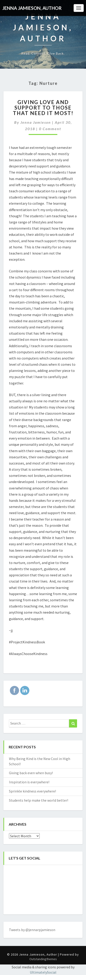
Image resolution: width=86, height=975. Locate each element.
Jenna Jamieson (35, 122)
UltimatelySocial (43, 972)
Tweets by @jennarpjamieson (32, 929)
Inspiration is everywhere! (29, 782)
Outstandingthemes (43, 959)
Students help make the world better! (38, 800)
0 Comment (50, 128)
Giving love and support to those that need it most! (43, 107)
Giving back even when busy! (31, 773)
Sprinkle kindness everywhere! (32, 791)
